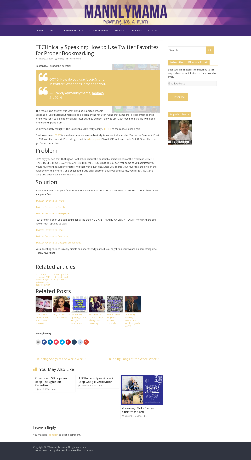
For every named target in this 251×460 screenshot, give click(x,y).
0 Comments (73, 58)
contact (153, 30)
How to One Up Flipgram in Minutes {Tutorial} (114, 319)
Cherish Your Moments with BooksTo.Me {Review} (42, 319)
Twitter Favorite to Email (49, 229)
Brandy (60, 58)
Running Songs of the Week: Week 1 (60, 359)
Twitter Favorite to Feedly (50, 207)
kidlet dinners (98, 30)
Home (39, 30)
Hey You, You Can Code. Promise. (61, 316)
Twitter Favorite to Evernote (52, 236)
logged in (53, 434)
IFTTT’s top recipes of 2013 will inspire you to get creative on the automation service (44, 279)
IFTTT (107, 128)
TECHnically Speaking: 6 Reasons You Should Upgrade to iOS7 (132, 320)
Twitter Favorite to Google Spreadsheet (58, 242)
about (54, 30)
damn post (94, 139)
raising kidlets (73, 30)
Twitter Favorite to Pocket (50, 200)
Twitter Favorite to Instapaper (53, 213)
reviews (119, 30)
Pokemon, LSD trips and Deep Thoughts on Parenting (96, 319)
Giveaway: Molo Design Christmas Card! (138, 410)
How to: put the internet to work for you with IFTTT (62, 277)
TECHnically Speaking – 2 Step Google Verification (79, 319)
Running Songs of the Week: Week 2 (136, 359)
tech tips (136, 30)
